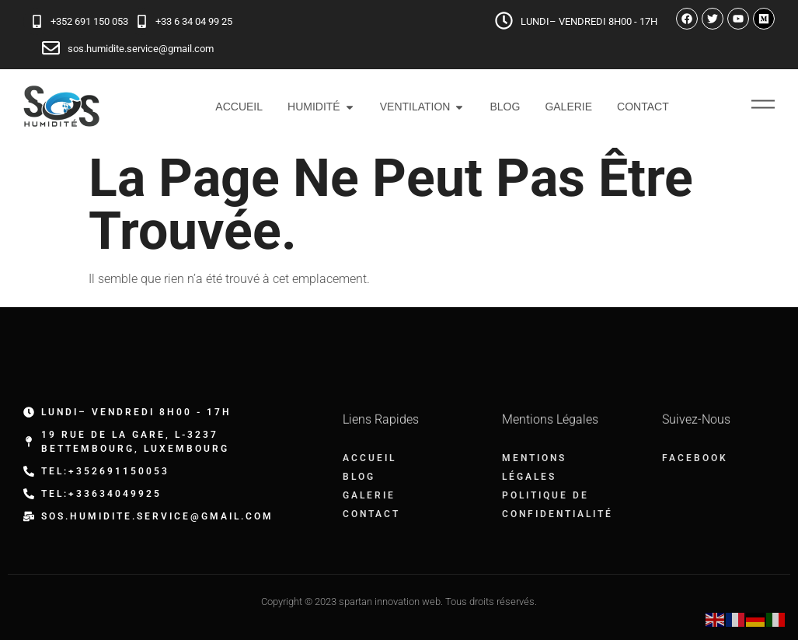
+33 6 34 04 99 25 (193, 21)
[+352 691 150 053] (37, 21)
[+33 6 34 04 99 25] (141, 21)
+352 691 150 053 (89, 21)
